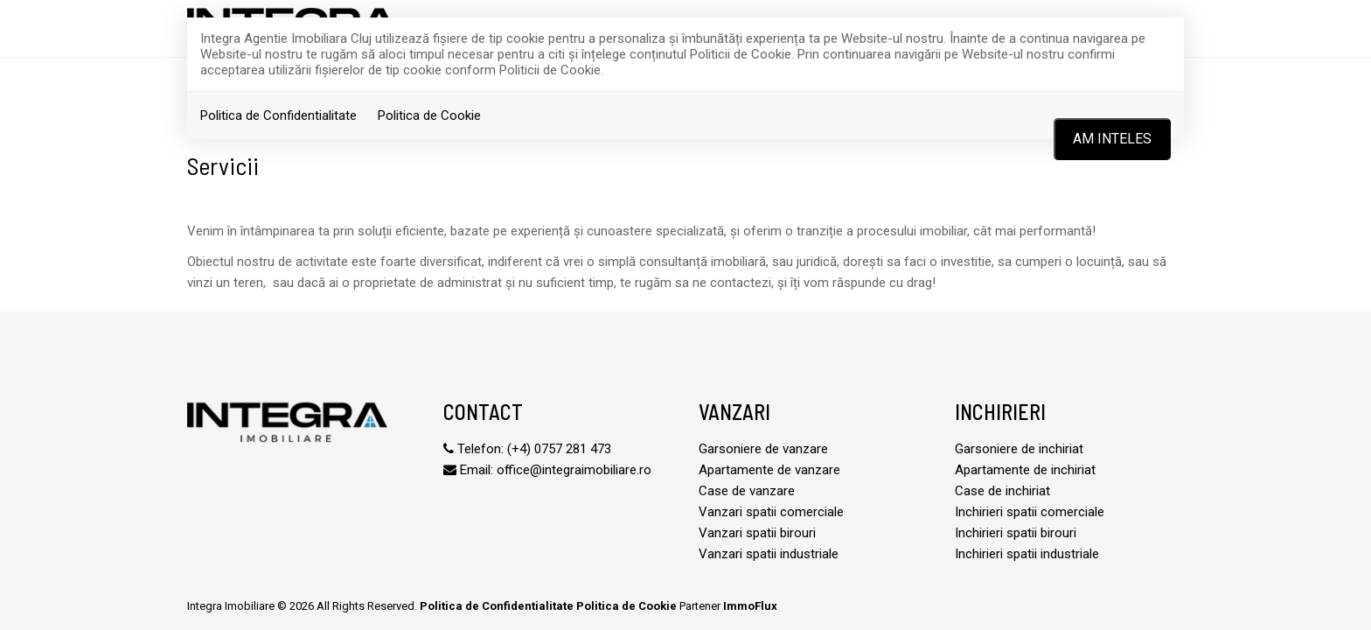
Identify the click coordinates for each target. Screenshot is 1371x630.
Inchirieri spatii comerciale (1029, 512)
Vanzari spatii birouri (757, 533)
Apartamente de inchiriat (1025, 470)
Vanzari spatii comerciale (771, 512)
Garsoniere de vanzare (763, 449)
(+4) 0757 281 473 (559, 449)
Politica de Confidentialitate (278, 115)
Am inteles (1112, 138)
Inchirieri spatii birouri (1015, 533)
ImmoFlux (750, 605)
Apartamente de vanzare (769, 470)
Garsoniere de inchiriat (1019, 449)
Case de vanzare (747, 491)
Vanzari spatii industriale (769, 554)
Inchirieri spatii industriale (1027, 554)
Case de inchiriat (1002, 491)
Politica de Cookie (429, 115)
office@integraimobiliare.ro (574, 470)
